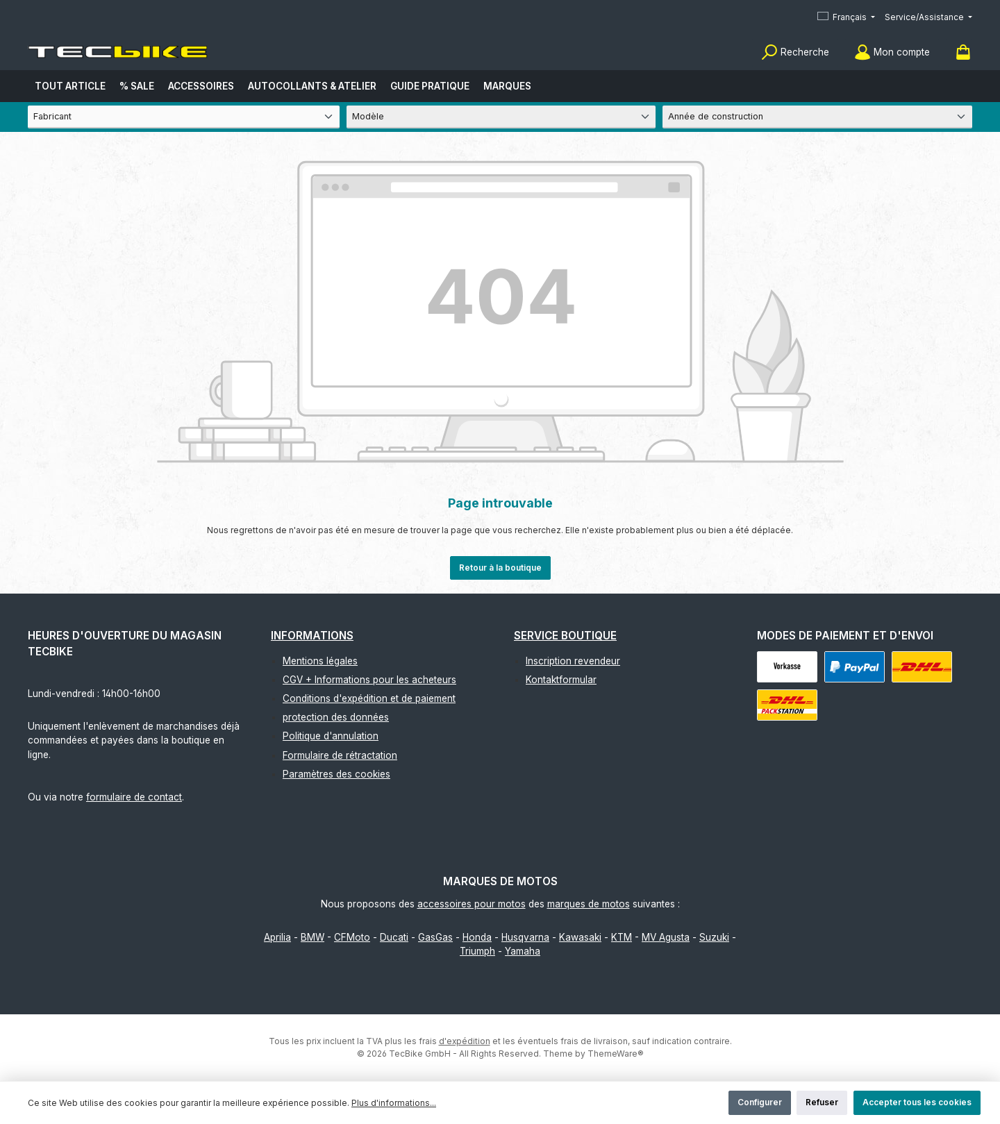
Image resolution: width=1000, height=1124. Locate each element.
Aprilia (277, 937)
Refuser (822, 1102)
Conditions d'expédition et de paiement (369, 698)
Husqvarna (525, 937)
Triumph (477, 951)
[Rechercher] (795, 52)
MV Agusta (666, 937)
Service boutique (565, 635)
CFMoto (352, 937)
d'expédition (464, 1041)
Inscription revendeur (573, 660)
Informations (312, 635)
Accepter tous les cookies (917, 1102)
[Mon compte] (892, 52)
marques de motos (588, 903)
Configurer (760, 1102)
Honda (477, 937)
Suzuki (714, 937)
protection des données (336, 717)
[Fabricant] (184, 117)
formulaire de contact (134, 797)
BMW (312, 937)
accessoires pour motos (471, 903)
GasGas (435, 937)
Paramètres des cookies (336, 774)
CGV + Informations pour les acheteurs (369, 679)
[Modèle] (501, 117)
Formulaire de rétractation (340, 755)
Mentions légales (320, 660)
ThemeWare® (616, 1053)
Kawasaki (580, 937)
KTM (621, 937)
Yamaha (522, 951)
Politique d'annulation (330, 735)
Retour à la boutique (500, 567)
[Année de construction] (817, 117)
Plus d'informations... (393, 1103)
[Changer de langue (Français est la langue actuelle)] (846, 18)
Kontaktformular (561, 679)
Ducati (394, 937)
